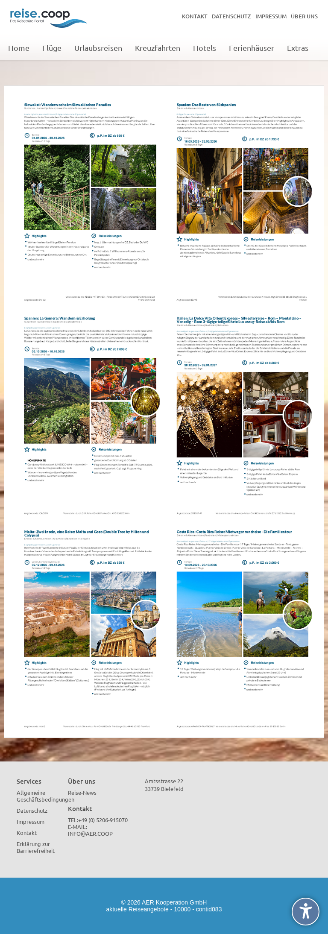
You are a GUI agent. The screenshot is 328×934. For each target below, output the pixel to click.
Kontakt (195, 16)
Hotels (204, 47)
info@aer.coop (90, 833)
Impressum (271, 16)
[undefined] (305, 911)
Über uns (304, 16)
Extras (297, 47)
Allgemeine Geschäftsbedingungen (45, 796)
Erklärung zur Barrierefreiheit (36, 847)
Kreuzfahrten (157, 47)
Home (18, 47)
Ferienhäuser (251, 47)
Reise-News (82, 792)
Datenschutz (231, 16)
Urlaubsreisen (98, 47)
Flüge (52, 47)
